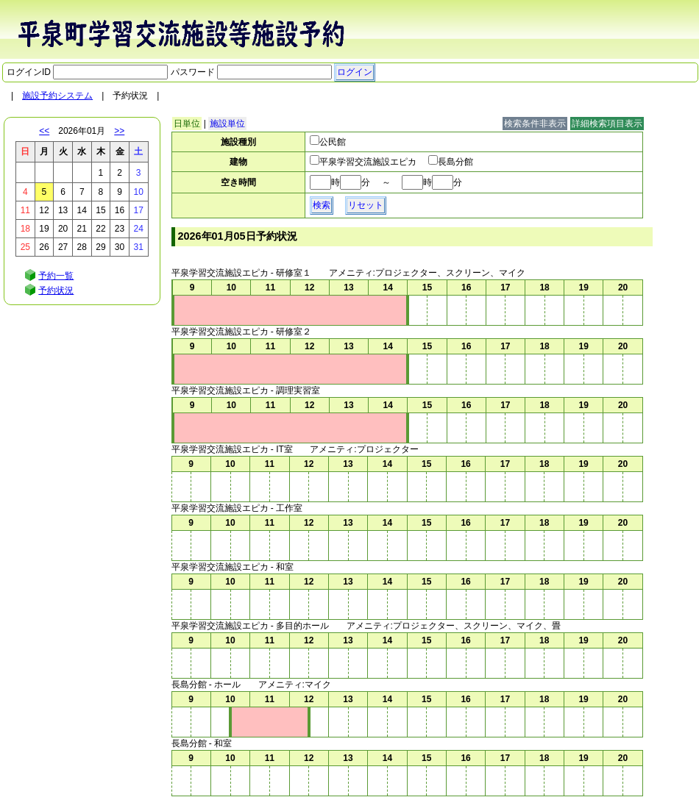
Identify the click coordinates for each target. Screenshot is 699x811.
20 (63, 229)
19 (44, 229)
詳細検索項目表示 (607, 123)
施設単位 (227, 123)
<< (44, 131)
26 (44, 247)
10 (138, 192)
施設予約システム (57, 95)
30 (119, 247)
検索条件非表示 (535, 123)
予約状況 (56, 290)
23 (119, 229)
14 (82, 210)
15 (100, 210)
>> (119, 131)
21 (82, 229)
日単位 (187, 123)
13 (63, 210)
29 (100, 247)
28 (82, 247)
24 (138, 229)
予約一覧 (56, 276)
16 (119, 210)
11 (25, 210)
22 (100, 229)
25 (25, 247)
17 (138, 210)
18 (25, 229)
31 (138, 247)
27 (63, 247)
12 (44, 210)
